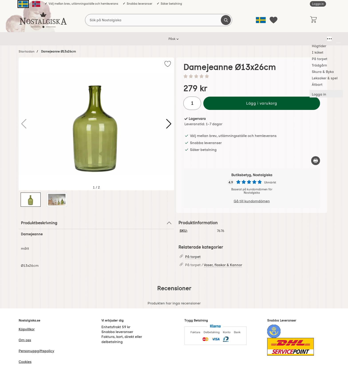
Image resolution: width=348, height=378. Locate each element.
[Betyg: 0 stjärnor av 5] (251, 76)
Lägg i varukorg (261, 103)
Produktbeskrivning (96, 223)
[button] (169, 124)
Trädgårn (166, 39)
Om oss (25, 340)
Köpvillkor (27, 329)
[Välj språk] (260, 20)
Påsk (82, 39)
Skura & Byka (191, 39)
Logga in (318, 4)
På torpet (143, 39)
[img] (168, 64)
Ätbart (246, 39)
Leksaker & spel (221, 39)
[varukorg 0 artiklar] (313, 20)
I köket (122, 39)
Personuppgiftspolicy (36, 351)
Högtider (101, 39)
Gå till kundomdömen (252, 201)
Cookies (25, 362)
